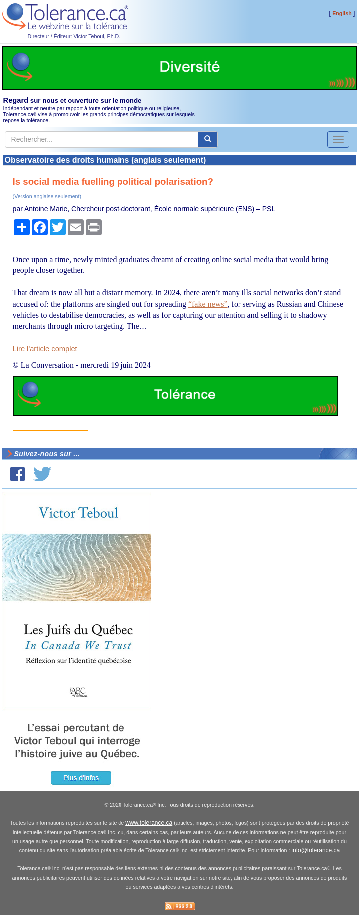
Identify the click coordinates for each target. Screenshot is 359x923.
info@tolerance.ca (315, 850)
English (341, 13)
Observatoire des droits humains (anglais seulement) (105, 160)
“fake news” (208, 304)
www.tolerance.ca (148, 822)
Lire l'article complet (45, 349)
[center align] (208, 139)
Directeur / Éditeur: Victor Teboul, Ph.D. (74, 36)
